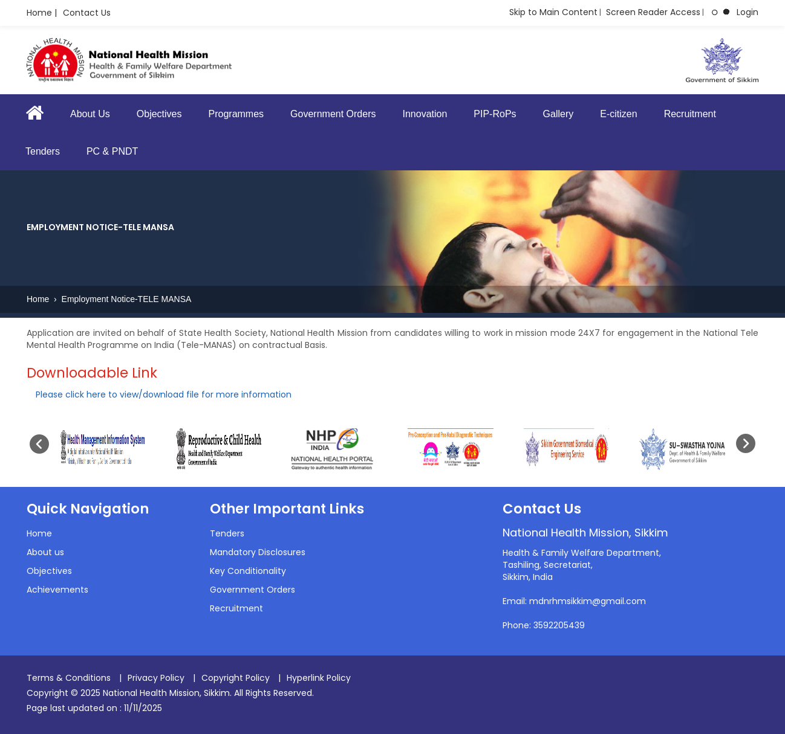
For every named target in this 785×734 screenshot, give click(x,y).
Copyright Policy (235, 678)
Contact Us (87, 13)
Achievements (57, 590)
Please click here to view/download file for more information (164, 394)
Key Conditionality (248, 571)
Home (39, 299)
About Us (90, 114)
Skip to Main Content (553, 12)
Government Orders (333, 114)
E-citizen (618, 114)
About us (45, 552)
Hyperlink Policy (319, 678)
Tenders (42, 151)
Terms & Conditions (69, 678)
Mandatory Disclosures (257, 552)
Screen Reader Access (653, 12)
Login (747, 12)
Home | (42, 13)
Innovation (424, 114)
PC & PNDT (112, 151)
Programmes (236, 114)
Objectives (159, 114)
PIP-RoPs (495, 114)
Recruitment (690, 114)
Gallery (558, 114)
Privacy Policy (156, 678)
